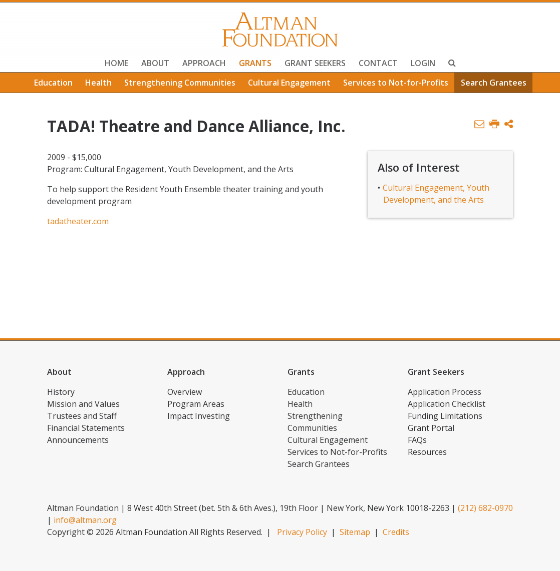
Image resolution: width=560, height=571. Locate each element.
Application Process (444, 391)
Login (423, 63)
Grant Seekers (315, 63)
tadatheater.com (78, 221)
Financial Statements (86, 427)
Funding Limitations (445, 415)
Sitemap (355, 531)
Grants (255, 63)
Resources (427, 451)
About (155, 63)
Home (116, 63)
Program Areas (195, 403)
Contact (378, 63)
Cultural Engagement (289, 82)
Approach (204, 63)
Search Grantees (493, 82)
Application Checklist (446, 403)
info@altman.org (85, 519)
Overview (184, 391)
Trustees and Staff (82, 415)
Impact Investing (198, 415)
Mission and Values (83, 403)
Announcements (78, 439)
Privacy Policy (302, 531)
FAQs (417, 439)
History (61, 391)
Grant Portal (431, 427)
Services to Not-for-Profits (395, 82)
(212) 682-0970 (485, 507)
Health (98, 82)
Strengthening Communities (179, 82)
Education (53, 82)
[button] (508, 124)
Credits (396, 531)
